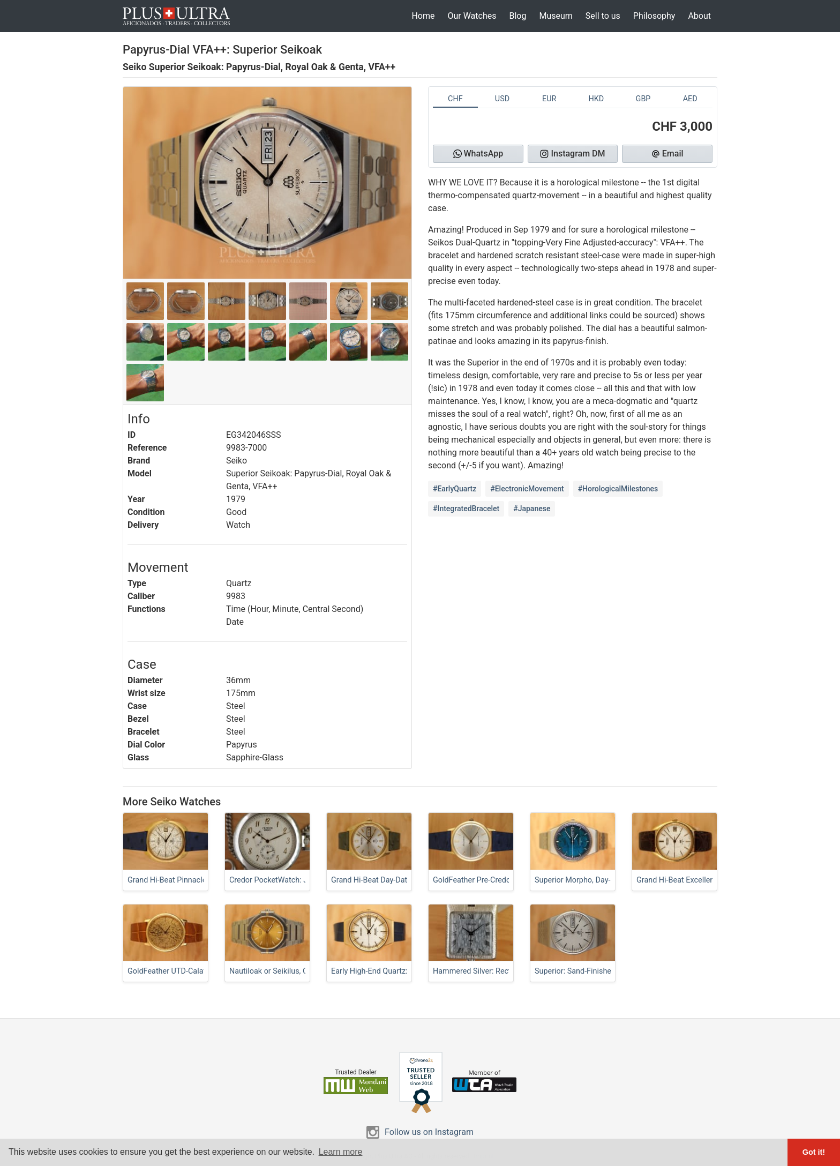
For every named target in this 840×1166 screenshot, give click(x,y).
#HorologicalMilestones (618, 488)
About (699, 16)
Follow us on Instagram (429, 1132)
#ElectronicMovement (527, 488)
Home (422, 16)
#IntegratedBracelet (466, 508)
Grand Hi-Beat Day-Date (371, 880)
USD (502, 98)
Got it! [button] (813, 1152)
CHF (455, 98)
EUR (549, 98)
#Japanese (531, 508)
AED (690, 98)
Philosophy (654, 16)
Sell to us (603, 16)
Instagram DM (572, 153)
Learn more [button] (341, 1151)
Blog (517, 16)
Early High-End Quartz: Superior (384, 971)
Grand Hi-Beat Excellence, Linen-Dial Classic (711, 880)
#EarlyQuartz (454, 488)
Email (667, 153)
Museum (555, 16)
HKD (596, 98)
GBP (643, 98)
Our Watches (471, 16)
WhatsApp (478, 153)
